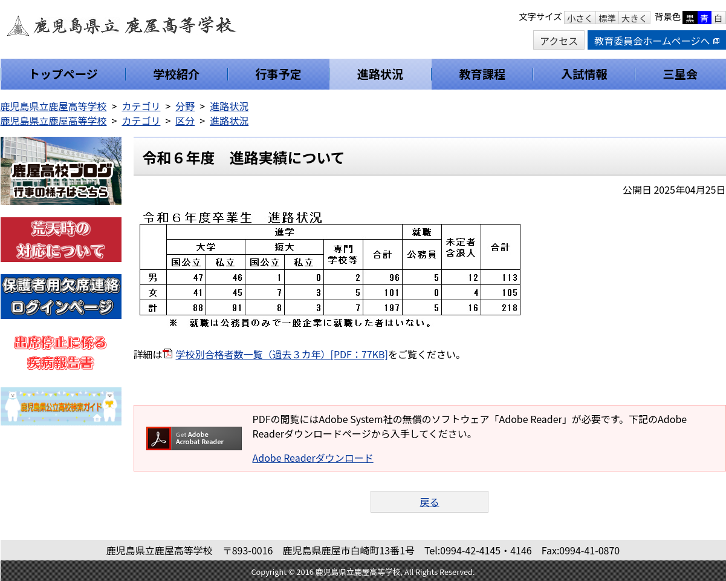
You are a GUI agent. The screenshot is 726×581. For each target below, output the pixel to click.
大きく (634, 17)
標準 (607, 17)
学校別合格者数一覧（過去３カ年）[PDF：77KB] (282, 354)
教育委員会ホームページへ (656, 40)
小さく (580, 17)
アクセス (559, 40)
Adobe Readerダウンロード (313, 457)
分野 (185, 106)
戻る (429, 501)
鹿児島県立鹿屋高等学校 (54, 106)
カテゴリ (141, 106)
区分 (185, 120)
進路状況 (229, 106)
